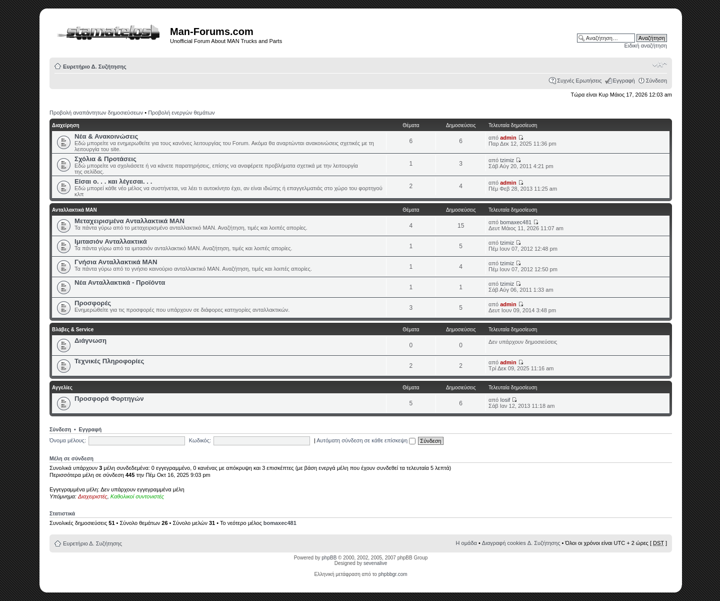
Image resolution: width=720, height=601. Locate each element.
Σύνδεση (656, 81)
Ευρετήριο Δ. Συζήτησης (94, 67)
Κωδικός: (200, 440)
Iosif (505, 400)
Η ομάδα (466, 543)
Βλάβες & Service (73, 329)
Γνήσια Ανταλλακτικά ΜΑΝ (116, 262)
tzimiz (507, 160)
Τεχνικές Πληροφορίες (109, 361)
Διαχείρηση (66, 125)
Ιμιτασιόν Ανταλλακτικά (110, 241)
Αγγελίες (62, 387)
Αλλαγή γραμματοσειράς (659, 64)
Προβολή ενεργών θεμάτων (181, 113)
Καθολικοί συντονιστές (137, 496)
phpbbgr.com (393, 574)
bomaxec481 (516, 222)
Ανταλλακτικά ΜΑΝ (74, 210)
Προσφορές (92, 303)
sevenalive (375, 563)
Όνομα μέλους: (68, 440)
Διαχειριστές (93, 496)
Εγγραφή (624, 81)
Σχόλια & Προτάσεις (105, 159)
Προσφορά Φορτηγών (109, 398)
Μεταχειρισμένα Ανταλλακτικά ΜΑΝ (129, 221)
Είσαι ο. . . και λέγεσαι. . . (113, 181)
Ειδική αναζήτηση (645, 46)
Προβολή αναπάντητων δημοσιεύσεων (96, 113)
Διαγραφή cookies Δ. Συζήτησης (521, 543)
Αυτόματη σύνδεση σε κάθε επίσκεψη (366, 440)
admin (508, 138)
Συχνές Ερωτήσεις (579, 81)
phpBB (329, 557)
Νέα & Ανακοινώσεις (106, 136)
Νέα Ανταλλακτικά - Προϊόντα (119, 282)
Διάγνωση (90, 340)
